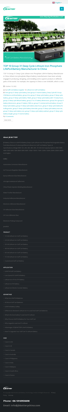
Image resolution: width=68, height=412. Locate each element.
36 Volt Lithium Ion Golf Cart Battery (16, 244)
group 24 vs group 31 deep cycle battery (36, 95)
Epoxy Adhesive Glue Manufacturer (14, 176)
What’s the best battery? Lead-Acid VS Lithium (20, 315)
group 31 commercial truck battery (45, 103)
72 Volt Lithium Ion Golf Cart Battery (16, 257)
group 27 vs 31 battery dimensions (38, 100)
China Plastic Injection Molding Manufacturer (17, 187)
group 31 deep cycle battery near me (50, 108)
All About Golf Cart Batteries (14, 302)
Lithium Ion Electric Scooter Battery (16, 288)
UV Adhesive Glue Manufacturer (13, 210)
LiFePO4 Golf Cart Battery (13, 271)
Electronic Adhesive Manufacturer (14, 204)
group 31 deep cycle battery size (14, 111)
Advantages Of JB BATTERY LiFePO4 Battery (19, 327)
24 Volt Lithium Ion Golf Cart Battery (16, 240)
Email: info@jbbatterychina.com (21, 405)
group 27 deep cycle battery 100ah (20, 98)
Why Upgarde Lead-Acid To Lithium (16, 323)
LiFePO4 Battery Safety (12, 307)
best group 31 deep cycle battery (16, 92)
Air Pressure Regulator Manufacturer (15, 170)
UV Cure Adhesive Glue (11, 215)
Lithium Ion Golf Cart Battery (36, 90)
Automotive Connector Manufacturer (15, 164)
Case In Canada (10, 350)
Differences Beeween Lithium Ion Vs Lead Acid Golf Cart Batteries (26, 311)
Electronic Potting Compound (12, 221)
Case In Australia (10, 354)
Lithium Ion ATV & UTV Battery (14, 280)
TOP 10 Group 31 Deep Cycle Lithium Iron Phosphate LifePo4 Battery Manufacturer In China (32, 67)
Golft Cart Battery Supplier (15, 90)
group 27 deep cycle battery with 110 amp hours (47, 98)
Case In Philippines (11, 358)
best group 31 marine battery (37, 92)
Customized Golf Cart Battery (14, 261)
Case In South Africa (11, 371)
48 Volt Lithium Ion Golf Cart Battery (16, 248)
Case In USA (9, 342)
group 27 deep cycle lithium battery (14, 100)
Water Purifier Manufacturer (12, 193)
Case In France (10, 375)
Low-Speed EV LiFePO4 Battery (15, 275)
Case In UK (8, 346)
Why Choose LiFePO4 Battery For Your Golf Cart (20, 319)
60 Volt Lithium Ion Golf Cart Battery (16, 253)
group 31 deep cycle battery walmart (37, 111)
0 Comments (9, 116)
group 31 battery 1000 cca (25, 103)
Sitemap (10, 395)
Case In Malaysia (10, 367)
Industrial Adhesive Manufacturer (14, 198)
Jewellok (6, 226)
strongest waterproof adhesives (14, 181)
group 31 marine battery (21, 114)
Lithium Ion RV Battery (12, 284)
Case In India (9, 363)
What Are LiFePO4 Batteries (14, 298)
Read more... (8, 120)
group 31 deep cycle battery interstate (25, 108)
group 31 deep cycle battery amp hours (29, 106)
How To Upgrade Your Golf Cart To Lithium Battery (21, 331)
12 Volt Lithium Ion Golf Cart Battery (16, 236)
